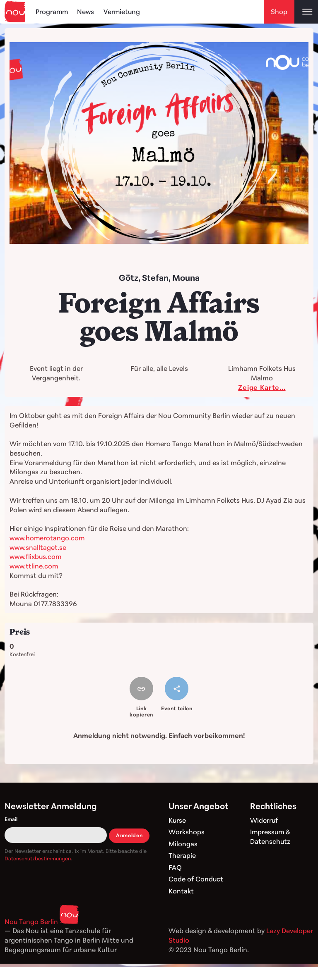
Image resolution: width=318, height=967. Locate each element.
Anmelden (129, 836)
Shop (279, 11)
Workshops (187, 832)
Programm (52, 11)
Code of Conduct (196, 879)
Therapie (182, 855)
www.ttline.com (34, 566)
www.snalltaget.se (38, 547)
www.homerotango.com (47, 538)
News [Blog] (86, 11)
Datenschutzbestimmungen (38, 858)
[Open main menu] (306, 12)
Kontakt (181, 891)
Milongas (183, 844)
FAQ (175, 867)
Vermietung (123, 11)
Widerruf (264, 820)
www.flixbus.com (36, 556)
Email (11, 819)
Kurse (177, 820)
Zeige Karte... (261, 387)
